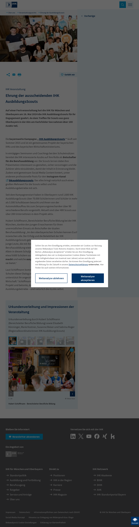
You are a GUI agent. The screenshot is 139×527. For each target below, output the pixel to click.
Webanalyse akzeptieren (88, 278)
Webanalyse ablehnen (51, 278)
